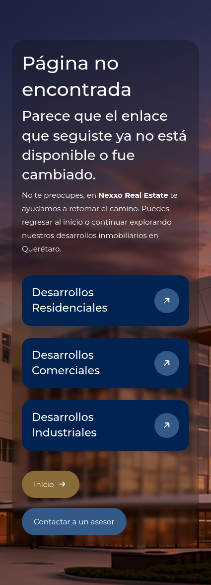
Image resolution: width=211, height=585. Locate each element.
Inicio (51, 484)
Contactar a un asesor (74, 521)
